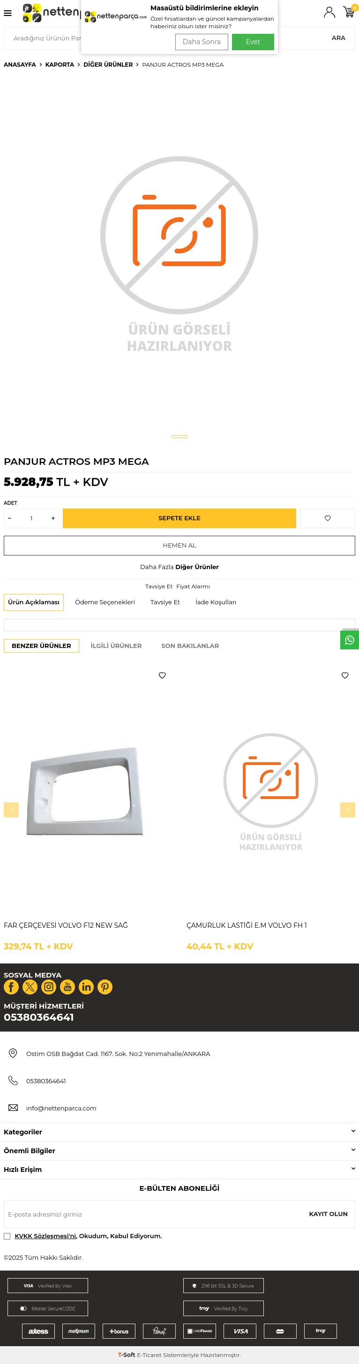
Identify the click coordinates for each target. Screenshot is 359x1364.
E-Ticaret (149, 1354)
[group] (179, 252)
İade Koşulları (215, 602)
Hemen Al (179, 545)
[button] (180, 436)
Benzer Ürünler (41, 645)
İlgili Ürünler (116, 645)
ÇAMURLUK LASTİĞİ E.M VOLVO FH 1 (247, 925)
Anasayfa (20, 64)
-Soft (127, 1354)
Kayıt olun (328, 1214)
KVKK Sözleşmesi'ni (45, 1236)
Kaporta (60, 64)
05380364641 (39, 1017)
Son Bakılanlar (190, 645)
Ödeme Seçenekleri (105, 602)
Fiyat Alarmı (193, 586)
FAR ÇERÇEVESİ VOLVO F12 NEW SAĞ (66, 925)
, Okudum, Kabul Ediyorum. (83, 1236)
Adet (10, 503)
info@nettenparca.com (61, 1108)
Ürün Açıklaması (34, 602)
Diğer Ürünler (108, 64)
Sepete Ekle (179, 518)
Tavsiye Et (158, 586)
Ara (338, 37)
